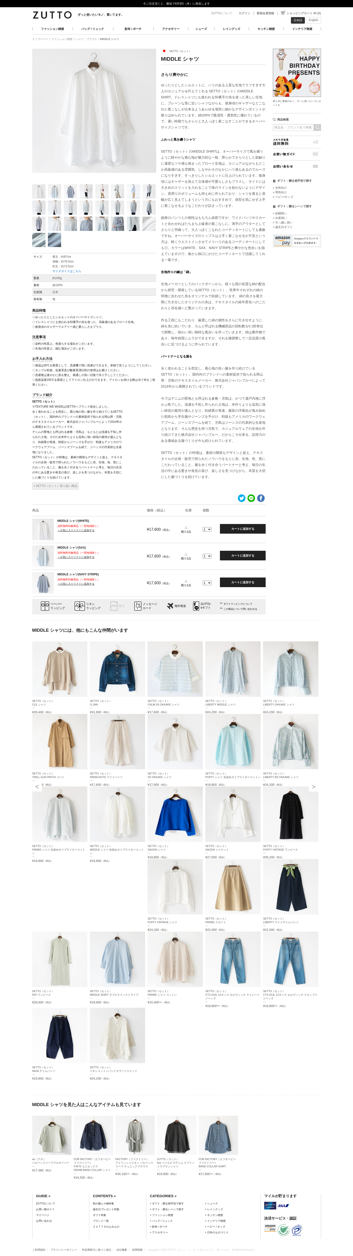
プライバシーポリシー (64, 1249)
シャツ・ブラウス (86, 39)
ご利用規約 (38, 1249)
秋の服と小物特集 (103, 1203)
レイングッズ (231, 29)
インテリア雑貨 (302, 29)
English (313, 20)
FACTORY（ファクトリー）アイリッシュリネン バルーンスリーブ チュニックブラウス (134, 1163)
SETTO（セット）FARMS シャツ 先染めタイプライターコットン (58, 850)
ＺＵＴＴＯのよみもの (106, 1226)
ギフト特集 (99, 1215)
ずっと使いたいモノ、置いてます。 (101, 14)
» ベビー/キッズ (283, 197)
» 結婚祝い (280, 213)
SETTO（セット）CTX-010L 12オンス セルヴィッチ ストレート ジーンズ (232, 995)
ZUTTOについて (221, 13)
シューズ (201, 29)
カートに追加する (242, 529)
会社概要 (121, 1249)
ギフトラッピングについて (238, 604)
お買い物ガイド (297, 154)
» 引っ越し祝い (283, 222)
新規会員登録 (265, 13)
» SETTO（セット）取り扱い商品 (55, 486)
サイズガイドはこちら (66, 271)
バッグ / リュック (92, 29)
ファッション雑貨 (52, 29)
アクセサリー (171, 29)
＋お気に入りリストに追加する (76, 530)
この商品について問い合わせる (240, 609)
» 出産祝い (280, 218)
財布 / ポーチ (133, 29)
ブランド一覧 (101, 1220)
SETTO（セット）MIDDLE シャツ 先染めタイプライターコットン (117, 850)
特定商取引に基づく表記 (96, 1249)
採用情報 (137, 1249)
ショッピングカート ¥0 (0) (304, 13)
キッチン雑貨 (266, 29)
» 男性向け (280, 192)
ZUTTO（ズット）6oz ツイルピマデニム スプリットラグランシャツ (176, 1163)
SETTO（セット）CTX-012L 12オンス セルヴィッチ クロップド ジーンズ (290, 995)
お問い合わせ (297, 166)
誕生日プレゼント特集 (106, 1209)
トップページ (40, 39)
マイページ (42, 1215)
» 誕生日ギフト (283, 227)
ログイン (244, 13)
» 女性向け (280, 187)
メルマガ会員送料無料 (297, 142)
